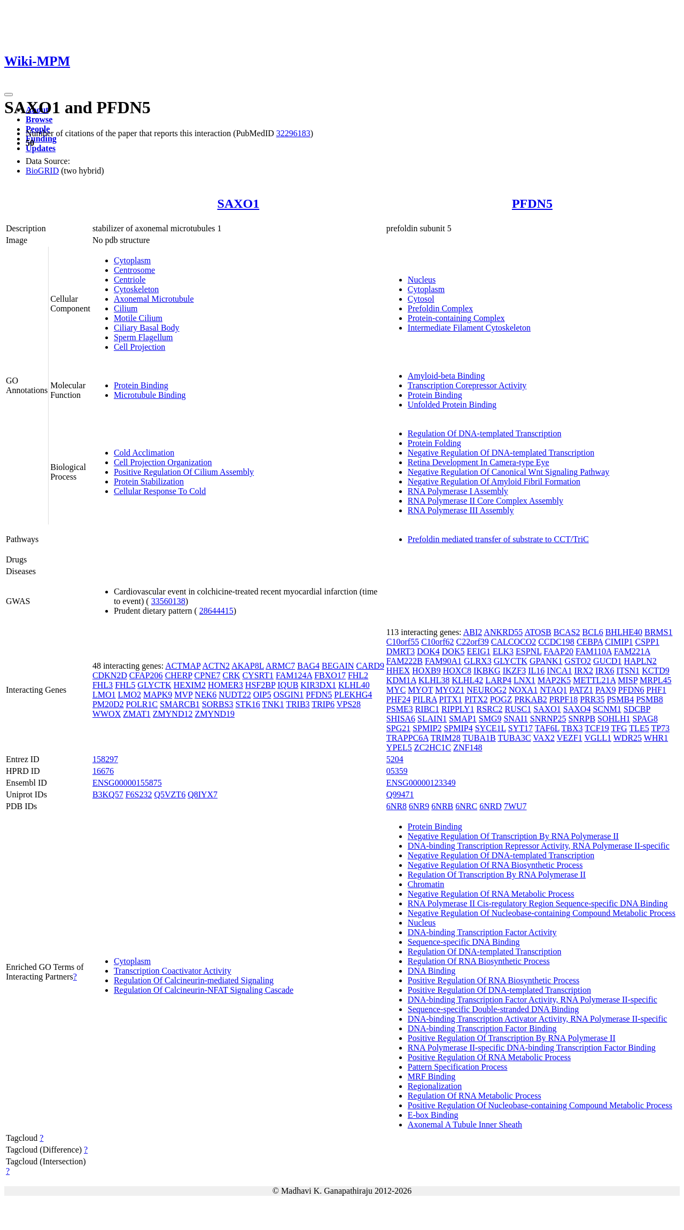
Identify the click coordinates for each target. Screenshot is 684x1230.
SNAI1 (515, 718)
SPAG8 (644, 718)
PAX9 (605, 689)
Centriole (130, 279)
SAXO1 (238, 203)
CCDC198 (556, 641)
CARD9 (370, 665)
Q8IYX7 (202, 794)
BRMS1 (658, 632)
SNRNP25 (548, 718)
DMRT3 (400, 651)
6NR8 (396, 806)
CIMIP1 (619, 641)
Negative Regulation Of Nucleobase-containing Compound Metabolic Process (541, 913)
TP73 (660, 728)
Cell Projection (139, 346)
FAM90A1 (443, 660)
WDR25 (627, 737)
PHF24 (398, 699)
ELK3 (503, 651)
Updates (41, 148)
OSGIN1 (288, 694)
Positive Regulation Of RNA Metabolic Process (489, 1057)
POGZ (501, 699)
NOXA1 (523, 689)
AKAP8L (247, 665)
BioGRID (42, 170)
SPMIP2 (427, 728)
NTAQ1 (553, 689)
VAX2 (544, 737)
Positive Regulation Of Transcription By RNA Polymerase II (512, 1038)
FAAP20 (558, 651)
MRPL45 (656, 680)
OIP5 (262, 694)
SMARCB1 (180, 704)
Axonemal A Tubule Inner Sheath (465, 1124)
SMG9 (490, 718)
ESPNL (528, 651)
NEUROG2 (487, 689)
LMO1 (104, 694)
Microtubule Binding (150, 394)
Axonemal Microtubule (154, 298)
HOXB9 (426, 670)
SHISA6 (400, 718)
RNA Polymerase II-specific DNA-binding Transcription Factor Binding (532, 1047)
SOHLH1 (613, 718)
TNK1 (273, 704)
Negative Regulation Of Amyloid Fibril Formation (494, 481)
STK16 (248, 704)
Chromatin (426, 884)
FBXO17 (330, 675)
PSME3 (399, 709)
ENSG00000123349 (421, 782)
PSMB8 (649, 699)
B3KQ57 (107, 794)
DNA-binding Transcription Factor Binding (482, 1028)
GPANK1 (546, 660)
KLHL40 (354, 685)
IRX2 (583, 670)
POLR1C (142, 704)
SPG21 (398, 728)
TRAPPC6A (407, 737)
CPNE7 (208, 675)
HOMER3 (225, 685)
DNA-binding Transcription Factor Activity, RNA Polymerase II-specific (532, 999)
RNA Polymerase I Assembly (458, 491)
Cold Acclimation (144, 452)
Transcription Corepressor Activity (467, 385)
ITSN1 (628, 670)
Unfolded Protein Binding (452, 404)
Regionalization (435, 1086)
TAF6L (547, 728)
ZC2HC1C (432, 747)
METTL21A (594, 680)
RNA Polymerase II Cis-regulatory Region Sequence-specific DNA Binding (538, 903)
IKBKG (487, 670)
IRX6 (605, 670)
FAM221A (632, 651)
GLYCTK (154, 685)
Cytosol (421, 298)
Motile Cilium (138, 318)
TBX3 (572, 728)
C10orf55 (402, 641)
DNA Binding (431, 970)
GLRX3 (478, 660)
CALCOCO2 (513, 641)
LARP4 (498, 680)
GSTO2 (578, 660)
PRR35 (592, 699)
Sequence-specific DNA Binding (464, 941)
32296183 (293, 133)
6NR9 (419, 806)
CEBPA (590, 641)
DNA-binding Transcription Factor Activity (482, 932)
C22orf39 (472, 641)
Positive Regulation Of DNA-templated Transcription (499, 989)
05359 (397, 770)
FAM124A (294, 675)
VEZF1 (569, 737)
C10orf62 (437, 641)
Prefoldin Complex (440, 308)
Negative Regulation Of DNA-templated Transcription (501, 452)
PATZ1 (581, 689)
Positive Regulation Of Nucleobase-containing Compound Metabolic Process (540, 1105)
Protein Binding (141, 385)
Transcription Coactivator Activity (172, 970)
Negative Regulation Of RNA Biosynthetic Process (495, 864)
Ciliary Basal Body (147, 327)
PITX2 (476, 699)
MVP (183, 694)
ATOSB (537, 632)
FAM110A (594, 651)
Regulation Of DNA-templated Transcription (485, 433)
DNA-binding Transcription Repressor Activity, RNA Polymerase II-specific (539, 845)
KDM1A (401, 680)
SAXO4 (577, 709)
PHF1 (656, 689)
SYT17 (520, 728)
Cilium (125, 308)
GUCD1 (607, 660)
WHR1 (656, 737)
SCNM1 (607, 709)
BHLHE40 (623, 632)
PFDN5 (532, 203)
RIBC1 (427, 709)
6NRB (442, 806)
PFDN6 (631, 689)
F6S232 (139, 794)
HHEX (398, 670)
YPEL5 (399, 747)
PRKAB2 (530, 699)
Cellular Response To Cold (160, 491)
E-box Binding (433, 1114)
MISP (628, 680)
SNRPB (581, 718)
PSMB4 (620, 699)
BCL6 (592, 632)
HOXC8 (457, 670)
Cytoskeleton (136, 289)
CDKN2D (109, 675)
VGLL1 (597, 737)
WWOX (106, 713)
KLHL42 (468, 680)
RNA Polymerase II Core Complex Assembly (485, 500)
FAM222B (404, 660)
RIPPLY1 (458, 709)
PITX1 (451, 699)
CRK (231, 675)
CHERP (178, 675)
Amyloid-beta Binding (446, 375)
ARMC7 (280, 665)
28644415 (216, 610)
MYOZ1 (449, 689)
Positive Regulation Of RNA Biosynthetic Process (493, 980)
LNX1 (524, 680)
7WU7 (515, 806)
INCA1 (559, 670)
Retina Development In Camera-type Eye (478, 462)
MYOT (420, 689)
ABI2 (473, 632)
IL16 (536, 670)
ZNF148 (467, 747)
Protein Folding (434, 443)
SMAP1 (463, 718)
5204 (394, 759)
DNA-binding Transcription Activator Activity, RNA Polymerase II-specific (537, 1018)
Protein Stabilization (149, 481)
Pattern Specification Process (458, 1066)
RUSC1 (517, 709)
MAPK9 (157, 694)
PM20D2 (108, 704)
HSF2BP (260, 685)
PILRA (425, 699)
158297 (105, 759)
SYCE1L (490, 728)
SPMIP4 (458, 728)
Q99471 (400, 794)
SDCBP (637, 709)
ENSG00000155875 (127, 782)
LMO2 (129, 694)
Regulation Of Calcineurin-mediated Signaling (194, 980)
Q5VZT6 (169, 794)
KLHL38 (434, 680)
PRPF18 (563, 699)
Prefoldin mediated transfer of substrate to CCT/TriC (498, 539)
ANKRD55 (503, 632)
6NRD (490, 806)
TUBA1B (478, 737)
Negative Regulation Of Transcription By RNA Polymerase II (513, 836)
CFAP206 (146, 675)
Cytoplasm (132, 260)
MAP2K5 (554, 680)
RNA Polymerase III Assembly (461, 510)
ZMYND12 (173, 713)
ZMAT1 (137, 713)
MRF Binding (431, 1076)
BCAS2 (567, 632)
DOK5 (453, 651)
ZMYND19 (215, 713)
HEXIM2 (190, 685)
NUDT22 (235, 694)
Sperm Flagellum (143, 337)
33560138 (168, 601)
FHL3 (102, 685)
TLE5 (639, 728)
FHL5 (125, 685)
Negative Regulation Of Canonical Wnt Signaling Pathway (508, 471)
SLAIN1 (432, 718)
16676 (103, 770)
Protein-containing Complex (456, 318)
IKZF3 (514, 670)
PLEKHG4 (353, 694)
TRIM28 (446, 737)
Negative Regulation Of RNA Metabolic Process (491, 893)
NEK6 (205, 694)
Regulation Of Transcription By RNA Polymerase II (497, 874)
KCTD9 (656, 670)
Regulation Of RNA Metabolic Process (474, 1095)
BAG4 (308, 665)
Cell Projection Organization (163, 462)
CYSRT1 (258, 675)
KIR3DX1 (318, 685)
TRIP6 (323, 704)
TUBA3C (514, 737)
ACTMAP (182, 665)
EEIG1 (478, 651)
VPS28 (349, 704)
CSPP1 (647, 641)
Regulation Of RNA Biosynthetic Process (479, 961)
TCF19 (597, 728)
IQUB (287, 685)
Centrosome (134, 270)
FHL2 (358, 675)
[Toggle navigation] (8, 94)
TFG (619, 728)
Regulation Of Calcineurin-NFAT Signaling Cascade (203, 989)
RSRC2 (490, 709)
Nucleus (422, 279)
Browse (39, 119)
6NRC (466, 806)
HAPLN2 (640, 660)
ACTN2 (216, 665)
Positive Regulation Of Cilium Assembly (184, 471)
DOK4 (428, 651)
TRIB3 (297, 704)
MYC (396, 689)
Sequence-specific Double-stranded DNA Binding (493, 1009)
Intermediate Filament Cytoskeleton (469, 327)
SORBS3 (218, 704)
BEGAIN (338, 665)
